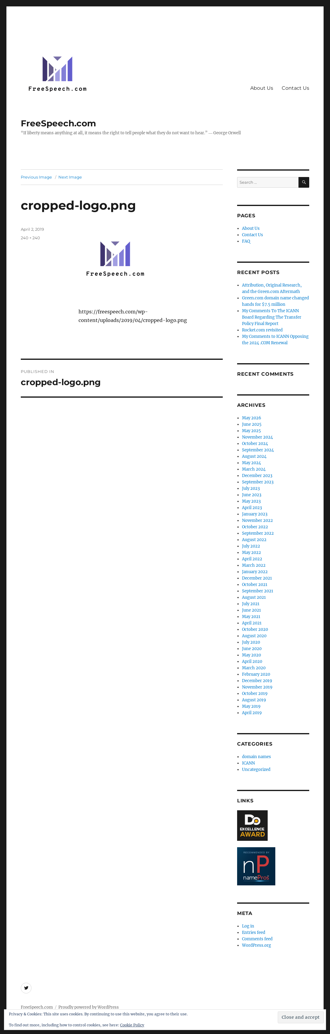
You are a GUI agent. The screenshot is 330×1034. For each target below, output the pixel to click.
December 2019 (257, 680)
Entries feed (253, 932)
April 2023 (252, 507)
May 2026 (251, 418)
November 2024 (257, 437)
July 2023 (251, 488)
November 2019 (257, 687)
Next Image (70, 177)
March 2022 (254, 565)
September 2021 (257, 591)
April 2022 (252, 559)
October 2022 (255, 527)
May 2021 (251, 616)
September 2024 (258, 450)
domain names (256, 756)
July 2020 (251, 642)
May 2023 (251, 501)
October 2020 (255, 629)
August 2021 (254, 597)
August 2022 (254, 539)
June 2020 (252, 648)
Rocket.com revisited (262, 330)
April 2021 (252, 623)
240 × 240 (30, 237)
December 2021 (257, 578)
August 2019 (254, 700)
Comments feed (257, 939)
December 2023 (257, 475)
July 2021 (250, 603)
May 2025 (251, 430)
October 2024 (255, 443)
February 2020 (256, 674)
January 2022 (255, 571)
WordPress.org (256, 945)
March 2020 (254, 668)
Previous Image (36, 177)
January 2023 (254, 514)
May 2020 (251, 655)
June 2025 (252, 424)
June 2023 (251, 494)
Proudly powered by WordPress (88, 1007)
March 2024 (254, 469)
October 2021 (254, 584)
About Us (261, 88)
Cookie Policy (132, 1025)
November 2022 (257, 520)
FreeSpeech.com (58, 123)
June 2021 (251, 610)
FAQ (246, 241)
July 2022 (251, 546)
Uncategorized (256, 769)
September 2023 (257, 482)
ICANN (248, 763)
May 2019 (251, 706)
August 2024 (254, 456)
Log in (248, 926)
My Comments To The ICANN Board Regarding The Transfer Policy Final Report (271, 317)
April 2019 (252, 712)
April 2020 (252, 661)
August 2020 (254, 635)
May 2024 (251, 462)
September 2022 (258, 533)
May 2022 (251, 552)
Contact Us (295, 88)
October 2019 (255, 693)
